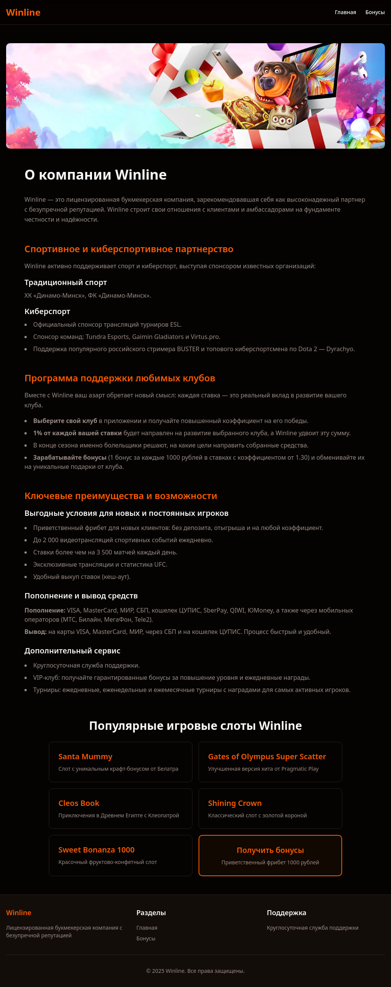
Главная (345, 12)
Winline (23, 12)
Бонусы (375, 12)
